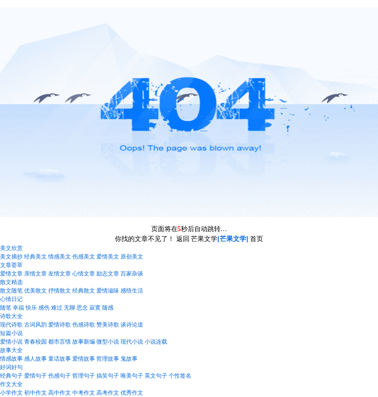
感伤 (44, 307)
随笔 (5, 307)
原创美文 (131, 256)
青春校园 (35, 341)
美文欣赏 (11, 248)
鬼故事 (128, 358)
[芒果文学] (232, 238)
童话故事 (59, 358)
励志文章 (107, 273)
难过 (56, 307)
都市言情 (59, 341)
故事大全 (11, 350)
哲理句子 (83, 375)
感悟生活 (131, 290)
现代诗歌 (11, 324)
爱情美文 (107, 256)
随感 (107, 307)
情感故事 (11, 358)
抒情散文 (59, 290)
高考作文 (107, 392)
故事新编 (83, 341)
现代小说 (131, 341)
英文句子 (156, 375)
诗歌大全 (11, 316)
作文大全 (11, 384)
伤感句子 (59, 375)
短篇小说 (11, 333)
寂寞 (95, 307)
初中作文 (35, 392)
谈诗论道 (131, 324)
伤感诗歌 (83, 324)
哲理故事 (107, 358)
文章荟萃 (11, 265)
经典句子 (11, 375)
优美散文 (35, 290)
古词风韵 (35, 324)
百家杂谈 (131, 273)
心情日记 (11, 299)
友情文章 (59, 273)
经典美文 (35, 256)
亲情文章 (35, 273)
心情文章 (83, 273)
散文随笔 (11, 290)
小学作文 (11, 392)
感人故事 (35, 358)
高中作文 (59, 392)
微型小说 (107, 341)
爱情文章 (11, 273)
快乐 (31, 307)
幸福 (18, 307)
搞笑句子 (107, 375)
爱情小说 (11, 341)
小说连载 (156, 341)
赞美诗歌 (107, 324)
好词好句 (11, 367)
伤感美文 (83, 256)
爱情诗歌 (59, 324)
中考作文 (83, 392)
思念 (82, 307)
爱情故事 (83, 358)
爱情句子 (35, 375)
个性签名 (180, 375)
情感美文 (59, 256)
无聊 (69, 307)
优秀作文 (131, 392)
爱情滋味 (107, 290)
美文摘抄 (11, 256)
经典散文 (83, 290)
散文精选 (11, 282)
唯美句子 (131, 375)
